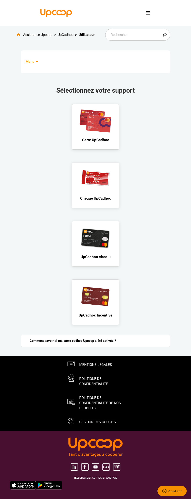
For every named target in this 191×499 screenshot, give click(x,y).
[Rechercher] (137, 35)
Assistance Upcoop (37, 35)
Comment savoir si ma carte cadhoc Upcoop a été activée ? (73, 341)
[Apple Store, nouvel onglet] (23, 485)
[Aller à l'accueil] (20, 34)
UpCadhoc (65, 35)
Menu (32, 62)
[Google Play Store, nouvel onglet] (49, 485)
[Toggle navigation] (148, 13)
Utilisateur (87, 35)
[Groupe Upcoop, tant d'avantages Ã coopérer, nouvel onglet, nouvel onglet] (95, 447)
